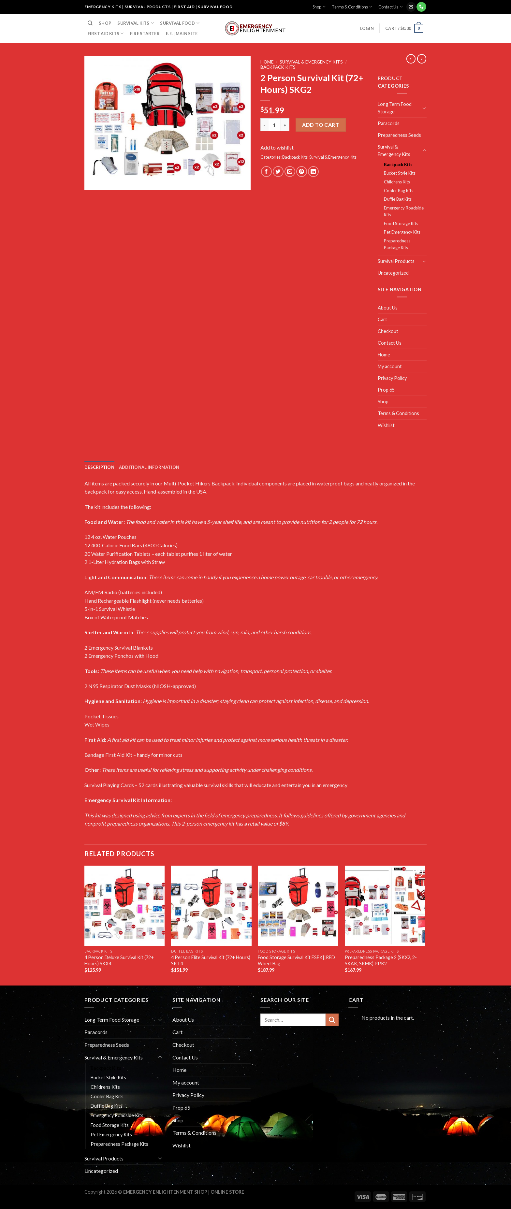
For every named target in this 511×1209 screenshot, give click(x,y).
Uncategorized (393, 273)
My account (390, 366)
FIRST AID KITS (106, 33)
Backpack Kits (278, 67)
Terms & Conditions (352, 7)
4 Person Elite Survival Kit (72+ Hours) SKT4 (210, 960)
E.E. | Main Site (181, 33)
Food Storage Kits (401, 223)
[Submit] (332, 1020)
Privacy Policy (392, 378)
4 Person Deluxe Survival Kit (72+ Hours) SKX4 (119, 960)
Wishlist (386, 425)
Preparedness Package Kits (397, 244)
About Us (388, 307)
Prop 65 (386, 390)
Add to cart (320, 125)
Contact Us (390, 7)
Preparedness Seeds (399, 135)
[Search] (90, 23)
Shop (319, 7)
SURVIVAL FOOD (179, 23)
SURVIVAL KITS (135, 23)
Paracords (389, 123)
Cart (382, 319)
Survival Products (396, 261)
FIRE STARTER (145, 33)
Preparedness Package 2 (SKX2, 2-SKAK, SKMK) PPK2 (381, 960)
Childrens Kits (397, 181)
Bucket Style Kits (400, 173)
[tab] (99, 467)
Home (266, 62)
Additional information (149, 467)
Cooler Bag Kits (398, 190)
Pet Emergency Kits (402, 232)
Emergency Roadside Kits (404, 211)
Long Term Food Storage (395, 107)
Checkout (388, 331)
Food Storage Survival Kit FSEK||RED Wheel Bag (296, 960)
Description (99, 467)
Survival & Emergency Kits (311, 62)
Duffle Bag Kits (398, 199)
